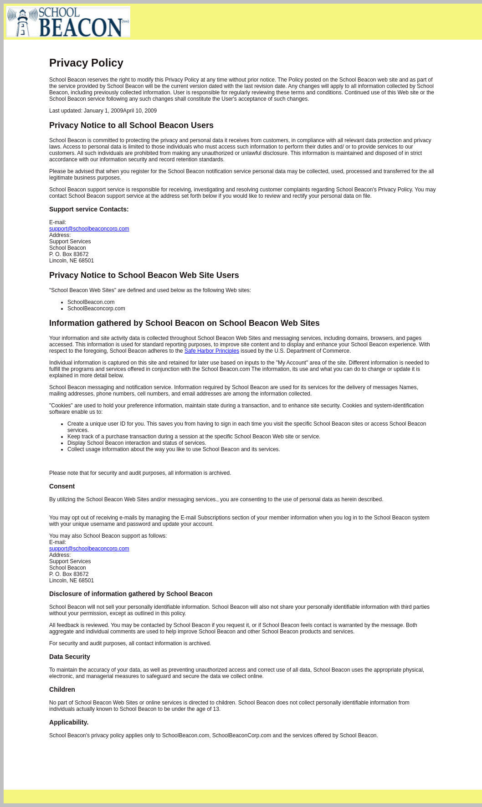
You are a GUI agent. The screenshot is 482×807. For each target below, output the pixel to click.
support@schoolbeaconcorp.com (89, 229)
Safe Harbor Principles (212, 351)
